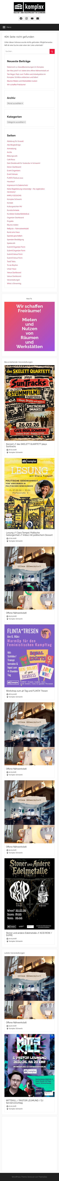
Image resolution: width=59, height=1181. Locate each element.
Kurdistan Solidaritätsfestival (18, 214)
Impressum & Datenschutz (17, 185)
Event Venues (12, 174)
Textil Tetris (11, 262)
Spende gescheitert (14, 236)
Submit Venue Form (14, 254)
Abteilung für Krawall (15, 141)
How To (29, 299)
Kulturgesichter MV (14, 207)
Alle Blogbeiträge (14, 145)
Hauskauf (11, 182)
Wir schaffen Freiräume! (16, 85)
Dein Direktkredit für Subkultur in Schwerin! (23, 163)
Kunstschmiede (13, 210)
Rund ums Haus (13, 232)
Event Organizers (13, 171)
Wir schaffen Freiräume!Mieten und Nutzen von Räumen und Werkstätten (29, 326)
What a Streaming (14, 284)
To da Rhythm (12, 265)
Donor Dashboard (14, 167)
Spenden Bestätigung (15, 240)
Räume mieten (12, 225)
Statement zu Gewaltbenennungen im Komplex (25, 67)
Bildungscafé (12, 156)
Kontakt (10, 203)
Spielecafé (11, 243)
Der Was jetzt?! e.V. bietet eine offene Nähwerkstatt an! (28, 71)
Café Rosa (11, 160)
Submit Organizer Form (16, 247)
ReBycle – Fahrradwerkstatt (18, 229)
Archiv (9, 152)
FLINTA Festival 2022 (15, 178)
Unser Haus (11, 269)
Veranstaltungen (13, 280)
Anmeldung (11, 149)
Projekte (10, 221)
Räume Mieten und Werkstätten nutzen (22, 81)
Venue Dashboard (14, 273)
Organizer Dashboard (15, 218)
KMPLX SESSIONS (14, 196)
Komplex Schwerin (14, 199)
